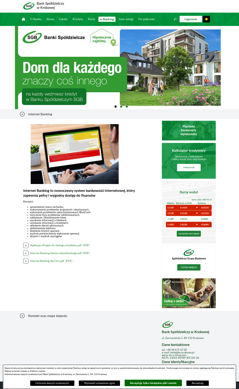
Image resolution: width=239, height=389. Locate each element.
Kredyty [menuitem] (78, 19)
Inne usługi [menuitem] (126, 19)
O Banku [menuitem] (35, 19)
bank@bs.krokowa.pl (182, 352)
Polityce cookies (37, 371)
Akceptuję (197, 383)
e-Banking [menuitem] (107, 19)
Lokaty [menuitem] (63, 19)
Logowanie (190, 19)
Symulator (188, 167)
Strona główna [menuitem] (23, 19)
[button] (175, 19)
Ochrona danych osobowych (52, 383)
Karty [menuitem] (91, 19)
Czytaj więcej (189, 267)
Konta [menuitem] (50, 19)
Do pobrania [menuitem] (146, 19)
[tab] (115, 106)
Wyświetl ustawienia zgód (99, 383)
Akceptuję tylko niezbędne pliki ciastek (153, 383)
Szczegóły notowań (188, 233)
